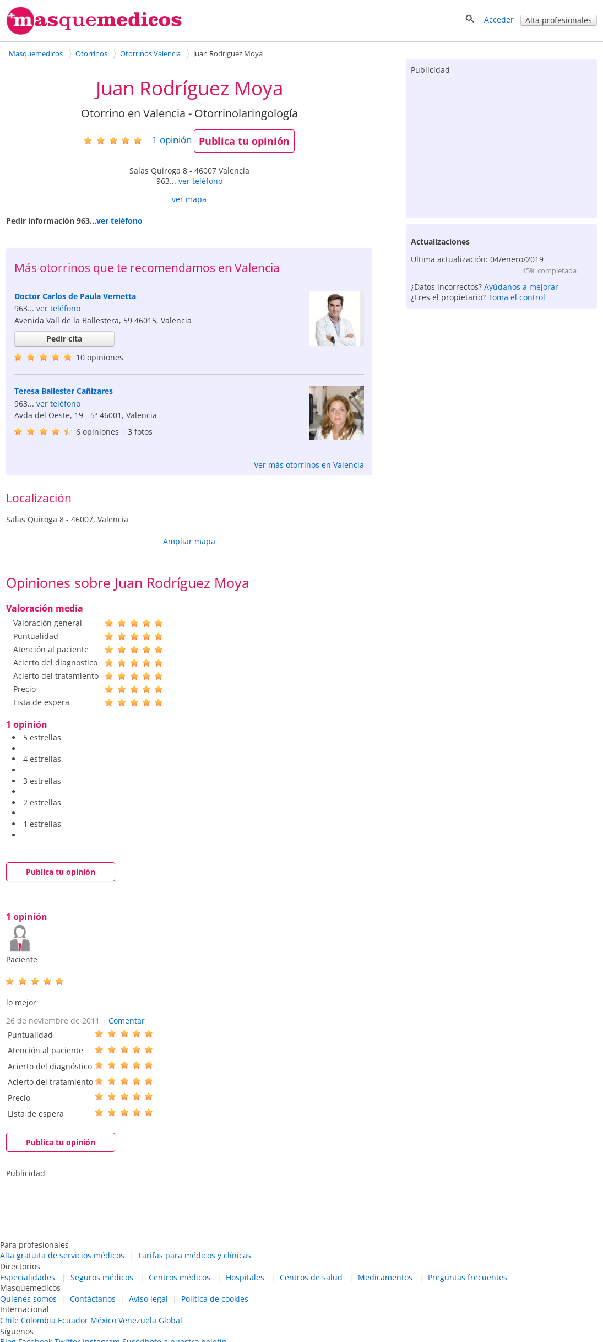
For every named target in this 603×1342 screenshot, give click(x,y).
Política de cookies (214, 1299)
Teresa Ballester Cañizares (63, 391)
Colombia (38, 1320)
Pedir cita (64, 338)
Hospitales (245, 1277)
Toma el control (516, 297)
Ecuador (73, 1320)
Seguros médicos (101, 1277)
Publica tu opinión (244, 141)
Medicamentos (385, 1277)
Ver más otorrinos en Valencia (309, 464)
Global (170, 1320)
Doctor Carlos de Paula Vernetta (75, 296)
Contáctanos (93, 1299)
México (103, 1320)
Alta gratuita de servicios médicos (62, 1255)
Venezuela (137, 1320)
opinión (172, 139)
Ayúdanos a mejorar (521, 287)
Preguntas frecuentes (467, 1277)
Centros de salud (311, 1277)
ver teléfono (200, 181)
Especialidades (27, 1277)
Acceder (499, 19)
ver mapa (189, 199)
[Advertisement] (501, 144)
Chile (9, 1320)
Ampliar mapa (189, 541)
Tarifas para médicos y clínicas (194, 1255)
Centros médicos (179, 1277)
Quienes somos (28, 1299)
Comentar (126, 1020)
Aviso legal (148, 1299)
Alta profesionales (558, 20)
